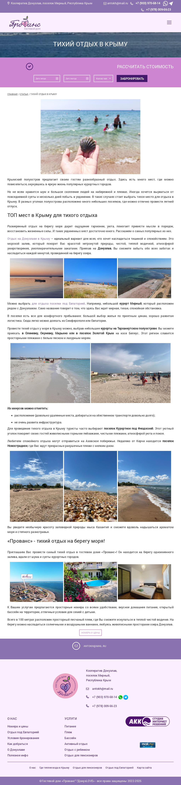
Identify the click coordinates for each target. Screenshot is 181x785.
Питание (70, 726)
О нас (32, 767)
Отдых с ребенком (77, 749)
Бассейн (70, 738)
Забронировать (132, 78)
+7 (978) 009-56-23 (158, 9)
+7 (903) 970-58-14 (148, 3)
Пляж (68, 732)
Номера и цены (17, 726)
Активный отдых (76, 744)
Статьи (24, 94)
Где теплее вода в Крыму (54, 767)
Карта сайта (144, 767)
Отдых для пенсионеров (81, 755)
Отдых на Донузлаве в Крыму (28, 238)
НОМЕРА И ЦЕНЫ (90, 632)
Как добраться (17, 744)
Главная (12, 94)
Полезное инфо (17, 755)
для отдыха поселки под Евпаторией (58, 303)
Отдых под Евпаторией (23, 732)
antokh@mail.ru (117, 3)
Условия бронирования (23, 738)
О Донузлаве (16, 749)
